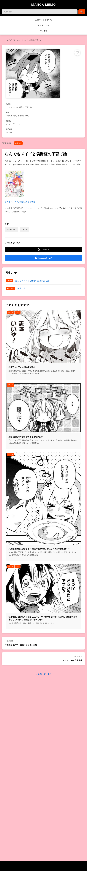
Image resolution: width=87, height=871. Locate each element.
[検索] (39, 11)
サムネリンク (43, 25)
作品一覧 (12, 40)
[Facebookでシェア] (43, 258)
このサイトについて (43, 20)
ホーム (4, 40)
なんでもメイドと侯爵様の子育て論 (20, 186)
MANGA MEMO (43, 5)
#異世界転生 (11, 230)
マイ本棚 (43, 31)
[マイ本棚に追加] (77, 53)
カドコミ (21, 288)
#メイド (25, 230)
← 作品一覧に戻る (43, 674)
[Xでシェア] (43, 249)
